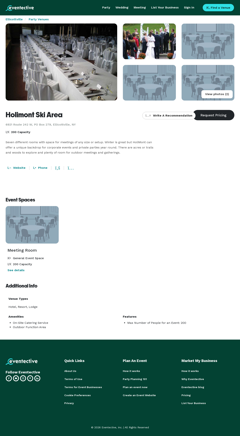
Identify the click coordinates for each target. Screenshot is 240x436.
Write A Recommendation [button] (169, 115)
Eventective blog (193, 386)
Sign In (189, 7)
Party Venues (39, 19)
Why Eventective (193, 378)
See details (16, 270)
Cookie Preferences (77, 394)
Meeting (140, 7)
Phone (40, 168)
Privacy (69, 402)
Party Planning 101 (135, 378)
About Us (70, 370)
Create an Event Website (139, 394)
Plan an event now (135, 386)
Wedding (122, 7)
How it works (131, 370)
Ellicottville (14, 19)
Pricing (186, 394)
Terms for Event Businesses (83, 386)
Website (17, 168)
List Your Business (165, 7)
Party (106, 7)
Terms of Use (73, 378)
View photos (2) (217, 94)
